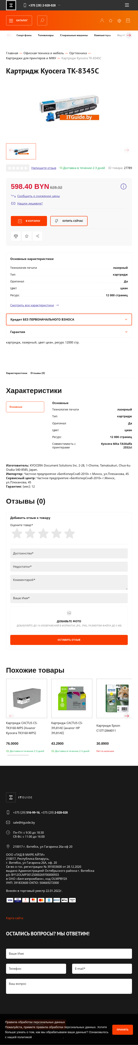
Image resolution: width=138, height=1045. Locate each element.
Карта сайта (14, 918)
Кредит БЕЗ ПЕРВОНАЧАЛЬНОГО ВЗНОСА (69, 319)
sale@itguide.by (24, 823)
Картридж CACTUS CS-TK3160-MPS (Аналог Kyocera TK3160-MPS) (22, 728)
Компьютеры (102, 35)
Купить (69, 221)
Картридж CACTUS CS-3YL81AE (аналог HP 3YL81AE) (67, 728)
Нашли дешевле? (27, 203)
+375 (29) (26, 813)
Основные (15, 406)
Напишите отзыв (43, 168)
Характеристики (16, 373)
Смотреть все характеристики (34, 305)
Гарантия (69, 332)
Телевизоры (46, 35)
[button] (11, 150)
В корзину (29, 221)
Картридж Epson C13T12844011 (108, 728)
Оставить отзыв (69, 640)
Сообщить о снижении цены (35, 195)
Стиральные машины (74, 35)
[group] (69, 108)
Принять (123, 1029)
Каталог (17, 20)
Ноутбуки (123, 35)
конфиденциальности (48, 1037)
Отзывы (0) (38, 373)
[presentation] (36, 1007)
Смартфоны (24, 35)
